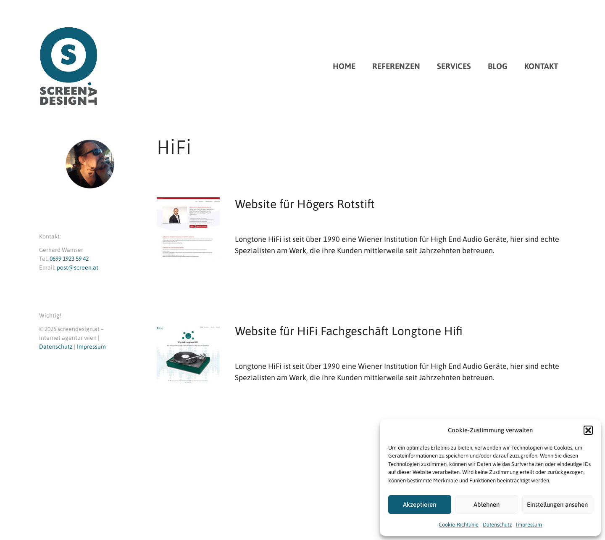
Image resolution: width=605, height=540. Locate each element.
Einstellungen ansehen (557, 504)
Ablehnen (486, 504)
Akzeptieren (419, 504)
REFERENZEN (396, 66)
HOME (344, 66)
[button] (588, 430)
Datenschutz (497, 524)
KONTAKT (541, 66)
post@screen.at (77, 267)
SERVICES (454, 66)
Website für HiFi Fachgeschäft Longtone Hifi (349, 331)
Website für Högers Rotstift (305, 204)
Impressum (529, 524)
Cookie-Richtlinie (459, 524)
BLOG (498, 66)
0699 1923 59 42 (69, 258)
